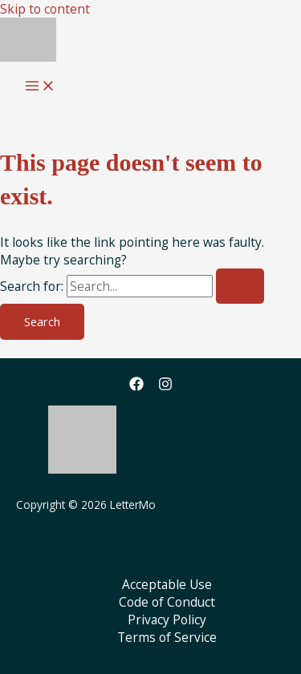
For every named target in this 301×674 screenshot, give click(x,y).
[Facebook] (136, 386)
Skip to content (45, 9)
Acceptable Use (167, 584)
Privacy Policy (167, 619)
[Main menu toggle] (40, 86)
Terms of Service (167, 637)
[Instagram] (165, 386)
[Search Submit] (240, 286)
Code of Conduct (167, 602)
